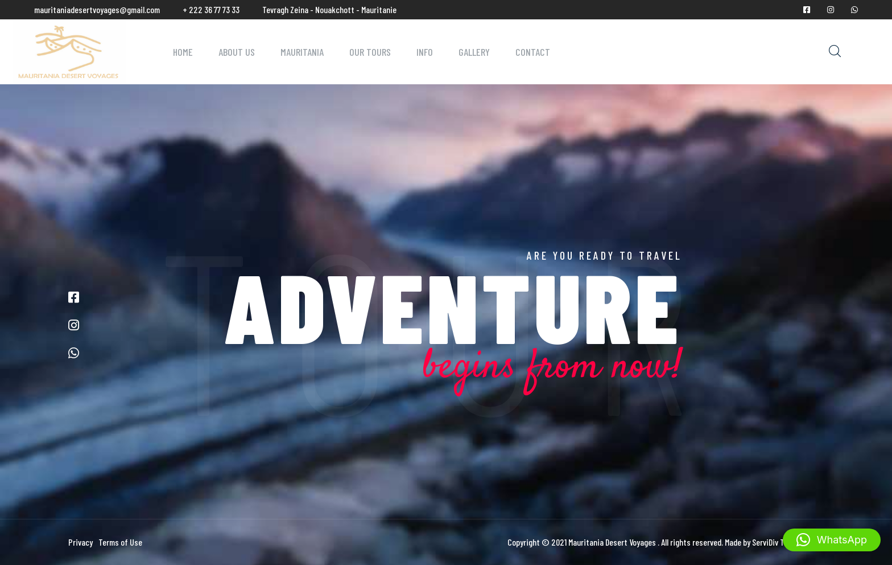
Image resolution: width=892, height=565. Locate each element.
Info (424, 52)
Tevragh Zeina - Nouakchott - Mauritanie (329, 9)
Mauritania (302, 52)
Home (183, 52)
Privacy (80, 542)
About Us (236, 52)
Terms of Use (120, 542)
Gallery (474, 52)
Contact (532, 52)
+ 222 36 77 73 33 (211, 9)
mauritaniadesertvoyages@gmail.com (97, 9)
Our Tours (370, 52)
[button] (832, 540)
